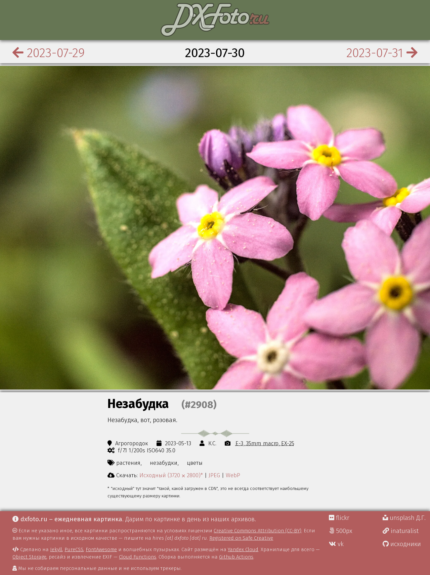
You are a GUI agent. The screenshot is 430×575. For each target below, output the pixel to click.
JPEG (214, 475)
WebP (233, 475)
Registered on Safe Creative (241, 538)
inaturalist (401, 531)
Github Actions (236, 557)
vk (336, 544)
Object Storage (29, 557)
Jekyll (56, 549)
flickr (339, 518)
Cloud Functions (137, 557)
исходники (402, 544)
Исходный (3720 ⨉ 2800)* (171, 475)
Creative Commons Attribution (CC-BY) (257, 531)
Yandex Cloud (243, 549)
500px (340, 531)
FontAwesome (101, 549)
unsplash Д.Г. (404, 518)
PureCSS (73, 549)
